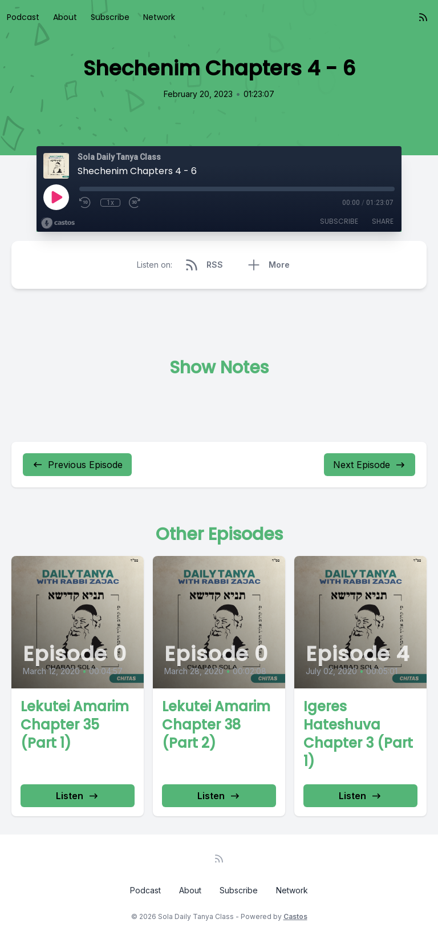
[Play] (55, 196)
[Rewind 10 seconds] (85, 202)
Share (383, 221)
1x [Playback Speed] (110, 203)
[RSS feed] (423, 17)
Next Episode (369, 464)
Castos (295, 916)
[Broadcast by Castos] (58, 223)
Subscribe (110, 17)
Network (159, 17)
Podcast (23, 17)
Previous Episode (77, 464)
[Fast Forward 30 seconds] (135, 202)
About (65, 17)
